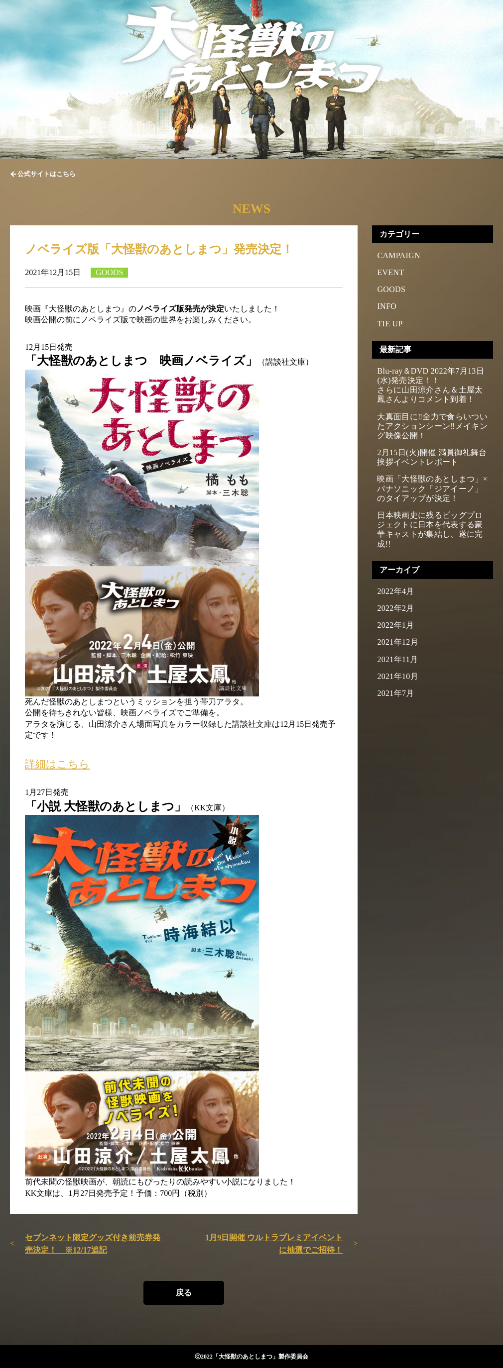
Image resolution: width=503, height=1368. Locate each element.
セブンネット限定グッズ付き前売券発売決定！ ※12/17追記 (92, 1244)
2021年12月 (397, 642)
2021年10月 (397, 676)
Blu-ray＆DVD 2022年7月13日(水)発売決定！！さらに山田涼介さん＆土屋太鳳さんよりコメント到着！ (430, 385)
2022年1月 (395, 625)
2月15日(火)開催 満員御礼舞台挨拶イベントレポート (432, 457)
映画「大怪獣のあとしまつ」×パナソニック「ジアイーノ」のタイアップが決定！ (432, 488)
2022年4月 (395, 591)
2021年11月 (397, 659)
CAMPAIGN (398, 255)
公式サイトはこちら (46, 174)
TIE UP (389, 323)
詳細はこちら (57, 764)
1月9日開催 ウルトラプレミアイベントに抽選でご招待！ (274, 1244)
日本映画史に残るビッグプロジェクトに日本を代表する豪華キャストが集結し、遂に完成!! (430, 529)
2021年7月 (395, 693)
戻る (184, 1292)
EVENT (390, 272)
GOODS (391, 289)
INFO (386, 306)
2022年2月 (395, 608)
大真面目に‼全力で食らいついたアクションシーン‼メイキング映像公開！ (432, 426)
